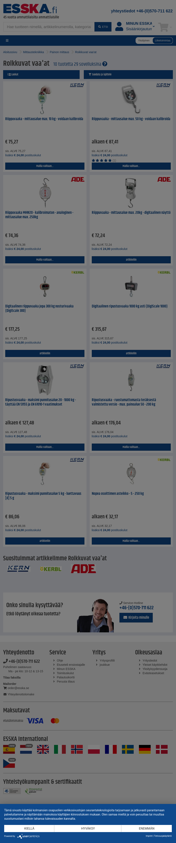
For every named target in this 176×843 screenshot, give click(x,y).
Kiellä (29, 828)
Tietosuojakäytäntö (163, 836)
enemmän (147, 828)
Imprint (149, 836)
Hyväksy (88, 828)
